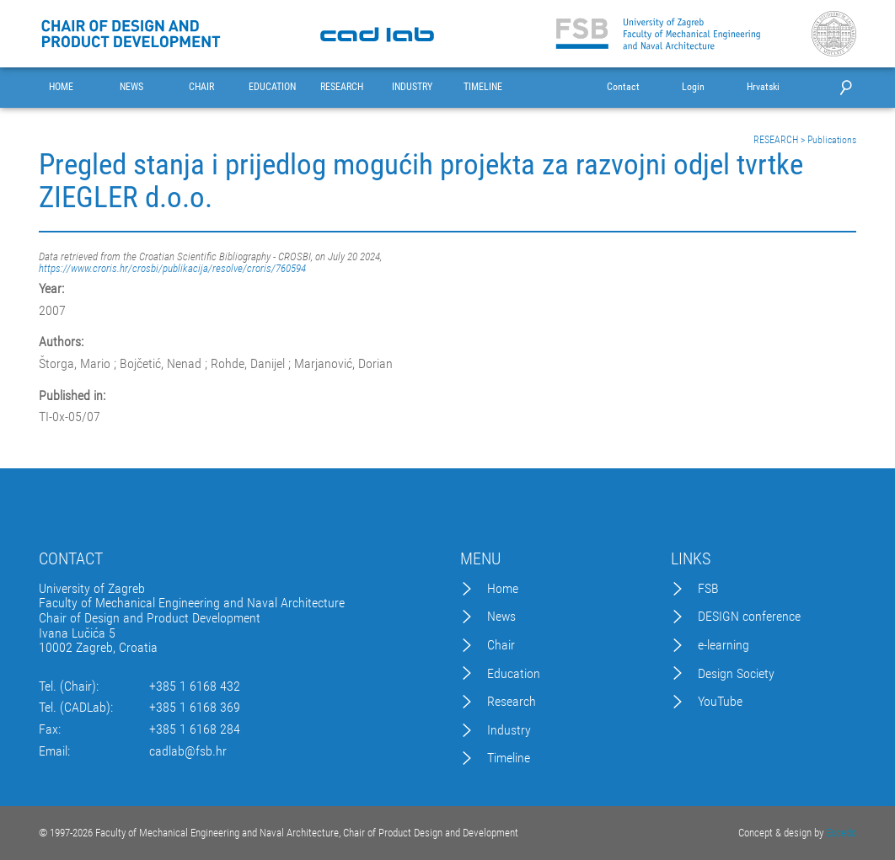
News (501, 616)
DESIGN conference (749, 616)
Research (511, 701)
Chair (501, 645)
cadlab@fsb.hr (188, 751)
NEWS (131, 87)
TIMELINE (483, 87)
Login (693, 87)
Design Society (736, 673)
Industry (509, 730)
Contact (623, 87)
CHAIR (201, 87)
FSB (708, 588)
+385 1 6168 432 (194, 686)
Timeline (508, 758)
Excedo (841, 832)
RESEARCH (341, 87)
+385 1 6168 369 (194, 707)
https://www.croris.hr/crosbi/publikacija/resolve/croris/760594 (172, 268)
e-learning (723, 645)
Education (513, 673)
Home (502, 588)
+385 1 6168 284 (194, 729)
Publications (831, 140)
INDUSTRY (412, 87)
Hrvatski (763, 87)
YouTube (720, 701)
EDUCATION (272, 87)
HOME (61, 87)
